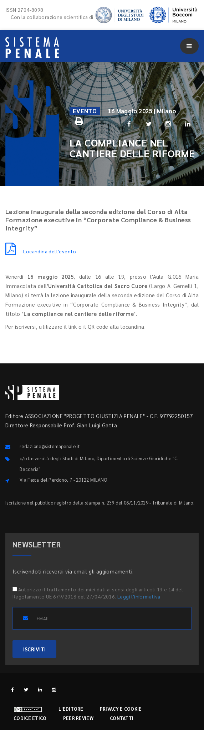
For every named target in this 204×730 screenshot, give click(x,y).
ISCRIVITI (34, 649)
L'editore (70, 709)
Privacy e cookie (121, 709)
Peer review (78, 718)
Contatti (121, 718)
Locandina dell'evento (40, 251)
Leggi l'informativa (138, 596)
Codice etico (30, 718)
